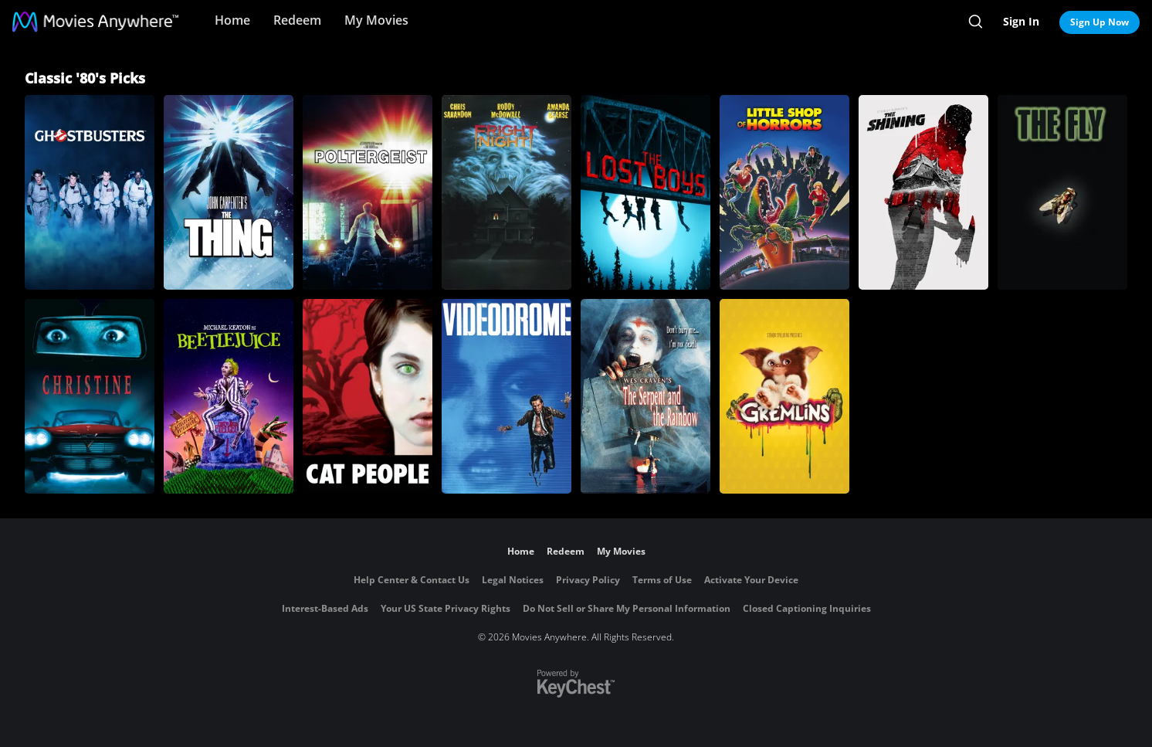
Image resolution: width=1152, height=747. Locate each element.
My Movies (376, 20)
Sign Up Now (1099, 22)
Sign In (1021, 21)
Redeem (297, 20)
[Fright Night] (506, 192)
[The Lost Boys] (645, 192)
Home (232, 20)
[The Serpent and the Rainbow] (645, 396)
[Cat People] (367, 396)
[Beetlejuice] (228, 396)
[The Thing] (228, 192)
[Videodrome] (506, 396)
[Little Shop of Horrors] (784, 192)
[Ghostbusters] (89, 192)
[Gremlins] (784, 396)
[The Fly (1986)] (1062, 192)
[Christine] (89, 396)
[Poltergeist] (367, 192)
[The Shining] (923, 192)
